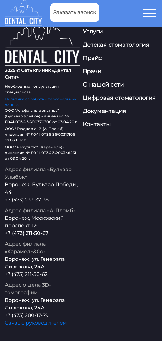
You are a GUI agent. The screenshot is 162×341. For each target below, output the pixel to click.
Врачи (92, 71)
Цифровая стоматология (119, 97)
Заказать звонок (74, 12)
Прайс (92, 58)
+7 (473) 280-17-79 (27, 315)
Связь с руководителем (36, 323)
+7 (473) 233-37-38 (27, 200)
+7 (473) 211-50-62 (26, 274)
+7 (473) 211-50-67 (27, 233)
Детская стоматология (116, 44)
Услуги (93, 31)
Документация (104, 111)
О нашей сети (103, 84)
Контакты (97, 124)
